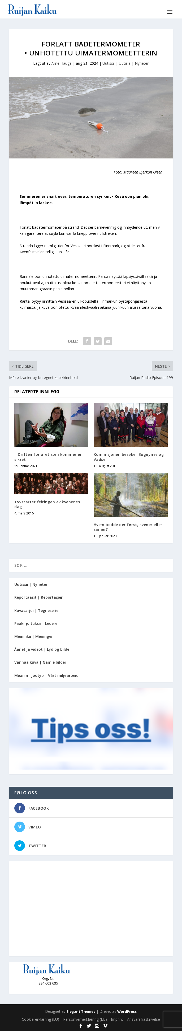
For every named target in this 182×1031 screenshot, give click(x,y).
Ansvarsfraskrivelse (143, 1019)
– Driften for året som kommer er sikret (48, 457)
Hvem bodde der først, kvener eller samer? (128, 527)
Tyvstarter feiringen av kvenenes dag (47, 504)
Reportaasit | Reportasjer (38, 597)
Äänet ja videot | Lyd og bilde (41, 649)
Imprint (117, 1019)
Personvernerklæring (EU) (85, 1019)
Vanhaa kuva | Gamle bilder (40, 662)
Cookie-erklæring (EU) (40, 1019)
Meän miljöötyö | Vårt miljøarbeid (46, 675)
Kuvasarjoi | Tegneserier (37, 610)
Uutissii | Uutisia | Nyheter (125, 63)
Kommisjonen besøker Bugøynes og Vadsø (129, 457)
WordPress (127, 1011)
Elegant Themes (81, 1011)
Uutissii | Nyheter (30, 584)
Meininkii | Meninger (33, 636)
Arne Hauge (61, 63)
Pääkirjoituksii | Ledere (35, 623)
